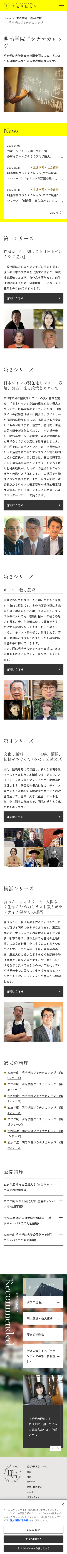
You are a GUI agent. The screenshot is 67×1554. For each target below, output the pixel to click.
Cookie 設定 (33, 1530)
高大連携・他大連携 (40, 1318)
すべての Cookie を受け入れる (33, 1548)
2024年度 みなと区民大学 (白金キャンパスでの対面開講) (28, 1187)
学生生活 (31, 1481)
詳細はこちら (15, 298)
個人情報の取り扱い (20, 1520)
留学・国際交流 (34, 1486)
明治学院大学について (37, 1466)
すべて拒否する (33, 1539)
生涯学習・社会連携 (29, 18)
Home (7, 18)
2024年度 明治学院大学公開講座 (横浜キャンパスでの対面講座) (27, 1220)
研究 (29, 1476)
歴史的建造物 (35, 1334)
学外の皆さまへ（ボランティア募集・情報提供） (41, 1356)
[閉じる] (63, 1504)
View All (54, 212)
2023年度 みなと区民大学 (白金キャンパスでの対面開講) (29, 1204)
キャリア (31, 1492)
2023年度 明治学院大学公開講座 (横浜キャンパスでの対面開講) (28, 1237)
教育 (29, 1471)
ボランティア (33, 1497)
